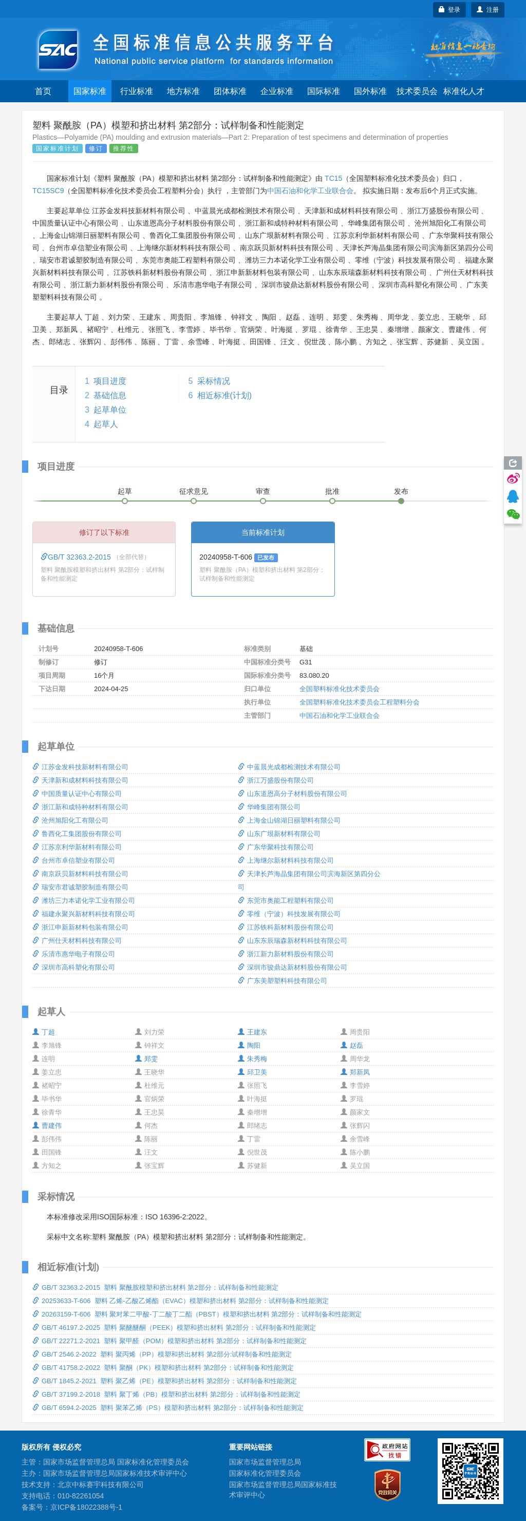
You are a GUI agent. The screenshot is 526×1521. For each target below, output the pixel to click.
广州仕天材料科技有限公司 (77, 940)
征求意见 (193, 491)
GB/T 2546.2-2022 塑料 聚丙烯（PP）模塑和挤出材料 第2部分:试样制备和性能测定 (162, 1354)
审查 (263, 491)
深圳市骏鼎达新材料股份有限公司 (292, 967)
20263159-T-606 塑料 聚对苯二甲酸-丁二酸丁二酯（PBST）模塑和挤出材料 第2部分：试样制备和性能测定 (197, 1314)
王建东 (252, 1032)
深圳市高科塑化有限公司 (73, 967)
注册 (488, 9)
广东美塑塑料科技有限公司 (282, 981)
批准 (332, 491)
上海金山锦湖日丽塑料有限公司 (289, 820)
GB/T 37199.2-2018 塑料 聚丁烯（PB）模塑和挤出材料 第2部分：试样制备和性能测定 (166, 1394)
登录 (450, 9)
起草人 (105, 424)
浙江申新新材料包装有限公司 (80, 927)
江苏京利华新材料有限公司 (77, 847)
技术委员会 (417, 91)
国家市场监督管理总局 (265, 1462)
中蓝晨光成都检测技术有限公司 (289, 767)
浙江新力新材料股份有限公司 (286, 954)
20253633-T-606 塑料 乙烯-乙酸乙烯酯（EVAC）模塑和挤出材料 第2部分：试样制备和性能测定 (180, 1301)
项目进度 (109, 381)
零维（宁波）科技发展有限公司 (289, 914)
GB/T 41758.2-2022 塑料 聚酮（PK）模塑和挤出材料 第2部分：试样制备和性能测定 (163, 1367)
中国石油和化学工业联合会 (310, 191)
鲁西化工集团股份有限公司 (77, 834)
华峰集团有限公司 (269, 807)
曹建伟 (47, 1125)
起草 (125, 491)
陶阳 (249, 1045)
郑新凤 (355, 1072)
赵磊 (352, 1045)
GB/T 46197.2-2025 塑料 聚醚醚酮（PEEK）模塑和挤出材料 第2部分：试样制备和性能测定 (174, 1327)
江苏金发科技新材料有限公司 (80, 767)
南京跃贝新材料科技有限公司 (80, 874)
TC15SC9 (48, 191)
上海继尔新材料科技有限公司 (286, 860)
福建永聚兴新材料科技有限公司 (83, 914)
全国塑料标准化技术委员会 (339, 689)
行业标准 (136, 91)
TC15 (333, 178)
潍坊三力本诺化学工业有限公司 (83, 900)
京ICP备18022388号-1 (86, 1507)
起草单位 (109, 409)
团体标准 (230, 91)
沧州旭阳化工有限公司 (70, 820)
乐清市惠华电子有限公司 (73, 954)
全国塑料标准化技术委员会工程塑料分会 (359, 702)
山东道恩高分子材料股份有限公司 (292, 793)
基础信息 (109, 395)
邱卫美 (252, 1072)
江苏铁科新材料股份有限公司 (286, 927)
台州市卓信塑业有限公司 (73, 860)
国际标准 (323, 91)
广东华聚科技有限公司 (276, 847)
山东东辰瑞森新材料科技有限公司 (292, 940)
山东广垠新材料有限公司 (279, 834)
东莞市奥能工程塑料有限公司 (286, 900)
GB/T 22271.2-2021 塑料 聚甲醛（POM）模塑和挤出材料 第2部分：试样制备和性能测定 (169, 1341)
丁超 (43, 1032)
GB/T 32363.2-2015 (77, 557)
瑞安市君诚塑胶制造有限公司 (80, 887)
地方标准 (183, 91)
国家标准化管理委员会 (265, 1473)
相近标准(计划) (224, 395)
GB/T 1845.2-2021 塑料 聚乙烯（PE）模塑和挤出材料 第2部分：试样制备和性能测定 (164, 1381)
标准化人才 (463, 91)
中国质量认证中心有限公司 (77, 793)
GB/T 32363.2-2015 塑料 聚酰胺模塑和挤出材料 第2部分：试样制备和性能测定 (155, 1287)
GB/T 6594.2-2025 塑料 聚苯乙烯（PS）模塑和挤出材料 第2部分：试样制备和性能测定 (168, 1408)
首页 (43, 91)
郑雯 (146, 1059)
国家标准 (89, 91)
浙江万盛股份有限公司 (276, 780)
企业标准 (276, 91)
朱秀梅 (252, 1059)
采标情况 (213, 381)
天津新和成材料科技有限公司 (80, 780)
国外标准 (370, 91)
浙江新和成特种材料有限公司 (80, 807)
